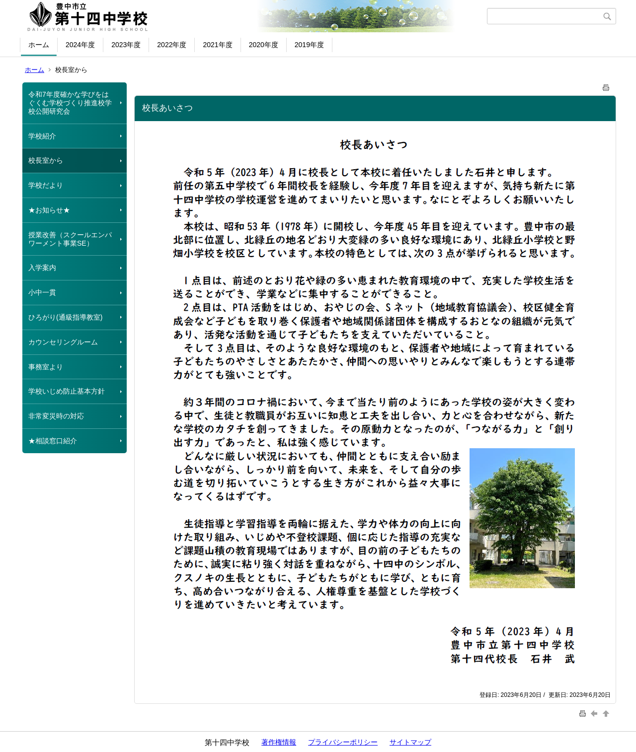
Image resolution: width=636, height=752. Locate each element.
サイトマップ (410, 742)
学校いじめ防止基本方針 (66, 391)
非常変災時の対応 (56, 416)
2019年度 (309, 45)
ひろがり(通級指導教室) (65, 317)
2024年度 (80, 45)
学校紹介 (42, 136)
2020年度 (263, 45)
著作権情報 (278, 742)
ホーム (38, 45)
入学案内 (42, 268)
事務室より (45, 367)
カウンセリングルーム (63, 342)
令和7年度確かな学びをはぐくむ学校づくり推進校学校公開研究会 (70, 102)
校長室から (45, 160)
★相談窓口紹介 (52, 441)
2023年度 (126, 45)
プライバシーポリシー (343, 742)
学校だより (45, 185)
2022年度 (171, 45)
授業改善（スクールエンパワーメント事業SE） (70, 239)
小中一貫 (42, 292)
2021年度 (217, 45)
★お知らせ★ (49, 210)
